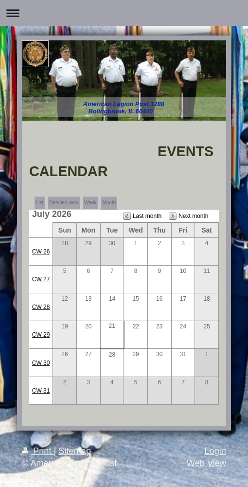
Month (109, 202)
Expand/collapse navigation (124, 12)
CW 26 (41, 251)
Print (38, 451)
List (40, 202)
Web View (206, 463)
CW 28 (41, 307)
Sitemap (74, 451)
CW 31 (41, 390)
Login (215, 451)
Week (90, 202)
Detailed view (64, 202)
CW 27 (41, 279)
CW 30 (41, 363)
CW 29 (41, 334)
